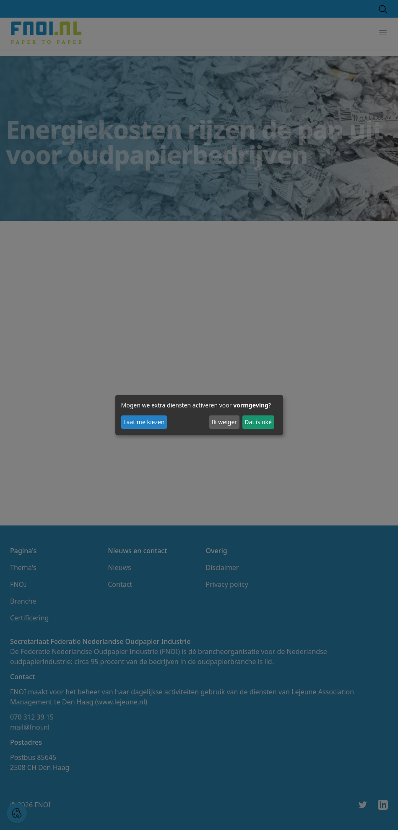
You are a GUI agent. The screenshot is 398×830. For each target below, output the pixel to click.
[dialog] (199, 415)
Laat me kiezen (143, 422)
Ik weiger (224, 422)
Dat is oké (258, 422)
